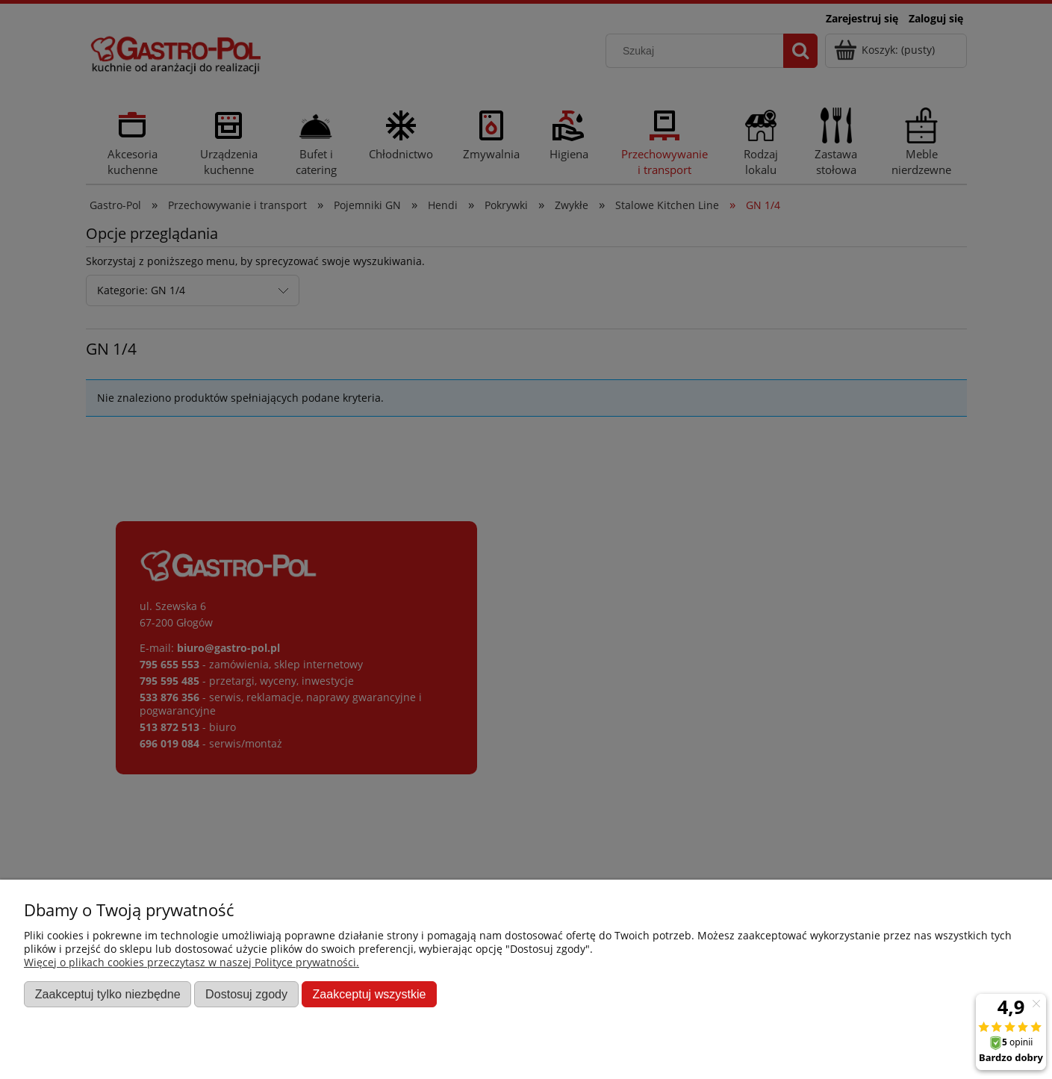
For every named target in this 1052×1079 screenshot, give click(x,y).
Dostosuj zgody (246, 994)
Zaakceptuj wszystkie (369, 994)
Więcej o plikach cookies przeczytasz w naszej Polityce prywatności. (191, 962)
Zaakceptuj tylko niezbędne (108, 994)
